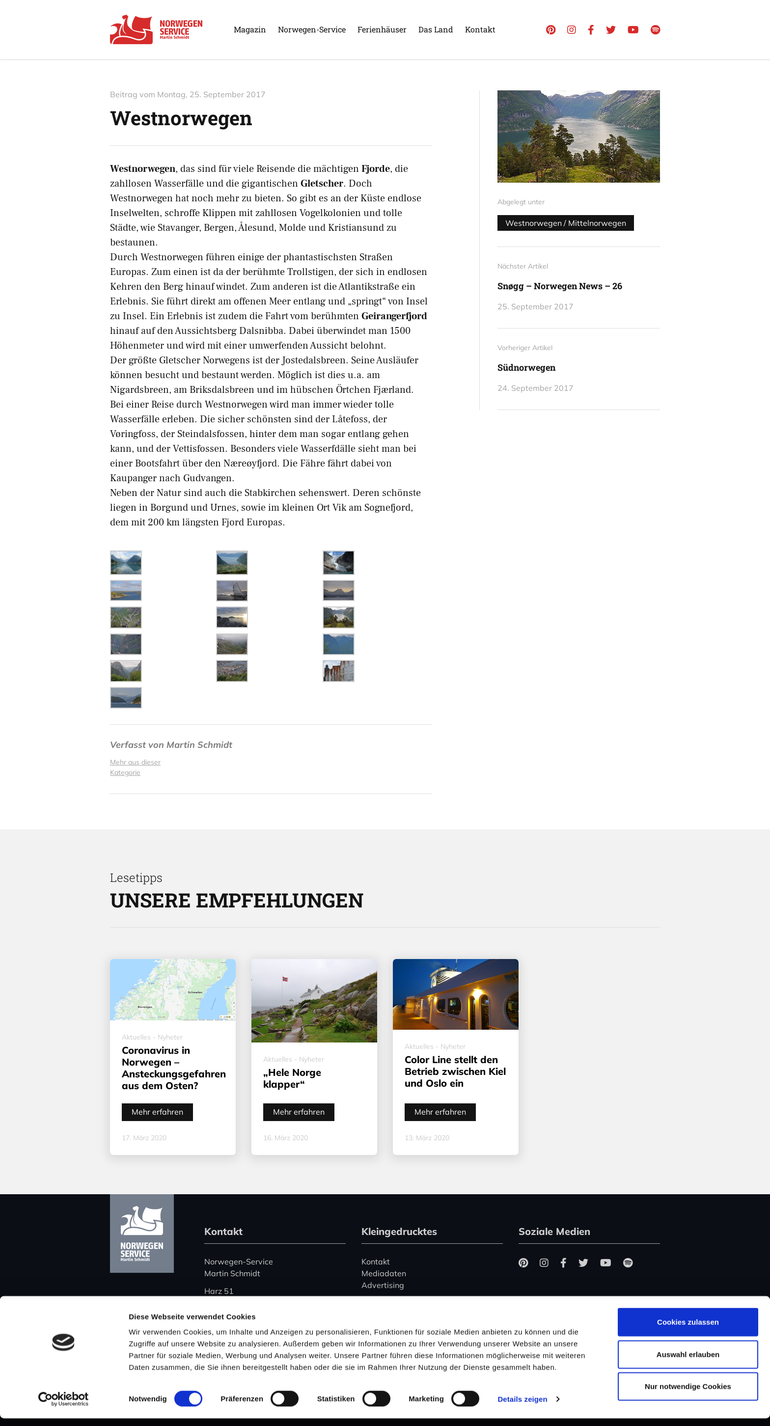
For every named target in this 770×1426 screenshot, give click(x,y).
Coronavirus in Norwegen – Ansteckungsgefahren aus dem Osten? (174, 1068)
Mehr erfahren (157, 1112)
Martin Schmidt (199, 744)
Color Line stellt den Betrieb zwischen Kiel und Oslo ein (455, 1071)
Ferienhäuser (382, 29)
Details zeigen (522, 1406)
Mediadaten (383, 1273)
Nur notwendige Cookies (688, 1394)
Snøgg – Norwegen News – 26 (559, 286)
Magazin (250, 29)
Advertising (382, 1285)
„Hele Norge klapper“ (292, 1078)
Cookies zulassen (688, 1329)
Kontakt (480, 29)
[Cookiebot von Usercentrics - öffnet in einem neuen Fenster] (64, 1406)
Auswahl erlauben (688, 1362)
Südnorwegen (526, 367)
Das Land (435, 29)
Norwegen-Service (312, 29)
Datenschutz (384, 1303)
